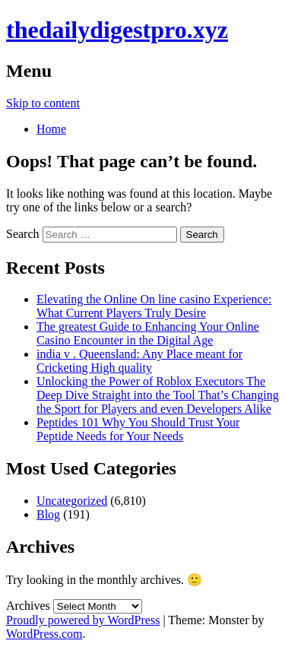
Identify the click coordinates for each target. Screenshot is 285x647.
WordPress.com (44, 633)
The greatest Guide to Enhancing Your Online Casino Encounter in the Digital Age (147, 333)
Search (23, 233)
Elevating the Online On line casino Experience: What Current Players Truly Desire (153, 306)
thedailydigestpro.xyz (117, 29)
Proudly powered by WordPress (83, 620)
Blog (48, 514)
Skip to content (43, 103)
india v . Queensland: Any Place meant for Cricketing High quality (139, 360)
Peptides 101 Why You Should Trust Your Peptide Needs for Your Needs (137, 429)
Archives (28, 605)
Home (51, 128)
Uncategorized (71, 500)
